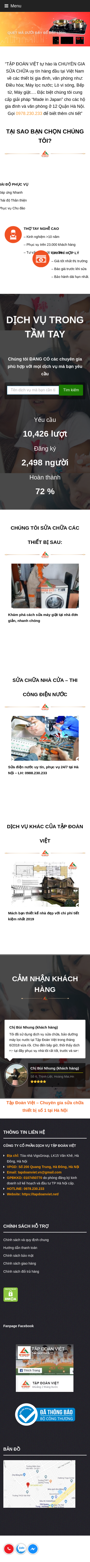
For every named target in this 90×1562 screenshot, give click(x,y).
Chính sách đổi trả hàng (21, 1271)
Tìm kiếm (71, 391)
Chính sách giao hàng (19, 1263)
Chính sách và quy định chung (26, 1240)
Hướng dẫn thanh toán (20, 1248)
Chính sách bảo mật (18, 1255)
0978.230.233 (29, 113)
